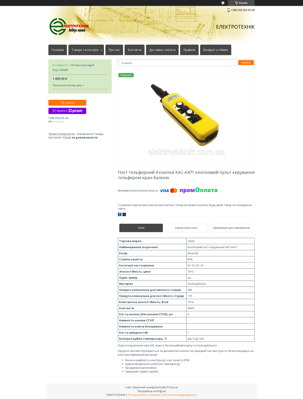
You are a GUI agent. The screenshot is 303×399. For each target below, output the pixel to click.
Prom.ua (172, 387)
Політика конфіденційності (180, 395)
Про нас (114, 50)
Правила (189, 50)
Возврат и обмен (215, 50)
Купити (69, 102)
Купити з (69, 111)
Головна (58, 50)
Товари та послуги (85, 50)
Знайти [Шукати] (246, 62)
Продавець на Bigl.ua (151, 391)
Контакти (134, 50)
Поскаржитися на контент (144, 395)
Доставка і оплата (162, 50)
